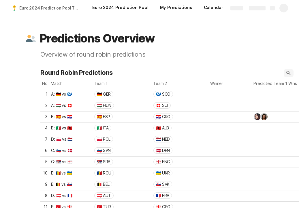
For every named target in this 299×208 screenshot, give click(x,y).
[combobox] (122, 94)
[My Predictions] (176, 8)
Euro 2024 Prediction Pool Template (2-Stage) (50, 7)
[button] (30, 38)
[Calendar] (213, 8)
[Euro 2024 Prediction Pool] (120, 8)
